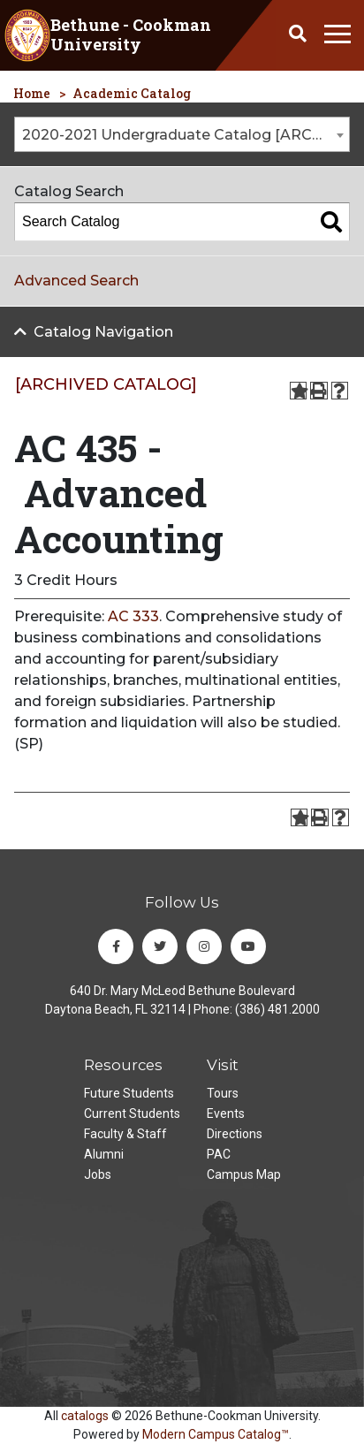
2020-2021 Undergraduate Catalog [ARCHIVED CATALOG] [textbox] (185, 134)
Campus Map (244, 1174)
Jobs (97, 1174)
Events (226, 1113)
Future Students (129, 1093)
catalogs (85, 1416)
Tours (223, 1093)
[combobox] (182, 134)
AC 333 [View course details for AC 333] (133, 616)
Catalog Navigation (103, 331)
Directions (234, 1134)
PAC (219, 1154)
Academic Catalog (131, 93)
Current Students (132, 1113)
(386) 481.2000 (277, 1009)
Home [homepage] (31, 93)
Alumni (104, 1154)
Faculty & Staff (125, 1134)
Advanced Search (76, 280)
